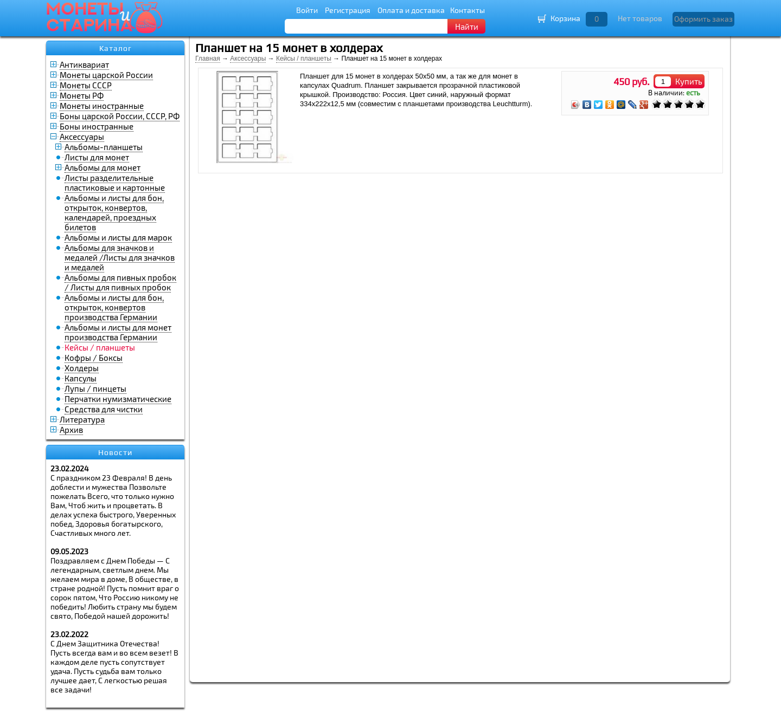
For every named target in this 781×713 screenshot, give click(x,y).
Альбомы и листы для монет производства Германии (118, 332)
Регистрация (347, 10)
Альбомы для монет (102, 167)
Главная (207, 58)
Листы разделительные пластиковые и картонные (115, 182)
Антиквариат (84, 64)
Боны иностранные (96, 126)
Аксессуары (82, 136)
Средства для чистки (104, 409)
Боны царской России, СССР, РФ (120, 116)
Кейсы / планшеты (303, 58)
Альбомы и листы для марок (118, 237)
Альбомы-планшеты (104, 147)
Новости (115, 452)
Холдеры (82, 368)
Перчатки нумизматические (118, 399)
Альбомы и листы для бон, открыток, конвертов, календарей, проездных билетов (114, 212)
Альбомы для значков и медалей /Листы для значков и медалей (120, 257)
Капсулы (81, 378)
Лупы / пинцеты (95, 388)
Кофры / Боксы (94, 357)
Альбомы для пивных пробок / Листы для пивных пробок (120, 282)
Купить (688, 81)
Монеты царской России (106, 75)
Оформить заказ (703, 18)
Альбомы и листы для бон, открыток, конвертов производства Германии (114, 307)
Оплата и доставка (411, 10)
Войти (307, 10)
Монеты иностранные (102, 106)
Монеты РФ (82, 95)
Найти (466, 26)
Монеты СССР (86, 85)
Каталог (115, 48)
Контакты (467, 10)
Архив (71, 430)
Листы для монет (97, 157)
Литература (82, 419)
